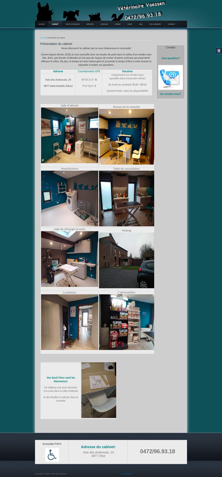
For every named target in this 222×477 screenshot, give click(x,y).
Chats (129, 24)
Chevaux (104, 24)
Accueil (41, 24)
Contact (171, 24)
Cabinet (55, 24)
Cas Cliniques (155, 24)
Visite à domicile (72, 24)
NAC (140, 24)
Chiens (118, 24)
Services (90, 24)
